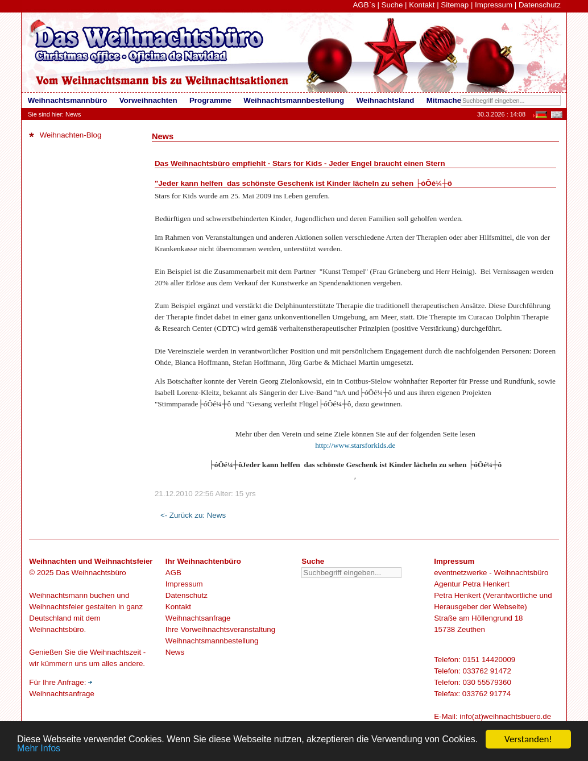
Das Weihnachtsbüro (91, 572)
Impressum (493, 5)
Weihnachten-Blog (65, 135)
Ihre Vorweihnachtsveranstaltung (220, 629)
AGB (173, 572)
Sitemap (455, 5)
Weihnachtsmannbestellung (212, 641)
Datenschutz (540, 5)
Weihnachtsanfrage (198, 618)
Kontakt (421, 5)
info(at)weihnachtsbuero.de (505, 716)
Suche (392, 5)
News (174, 652)
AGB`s (364, 5)
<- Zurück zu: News (193, 515)
